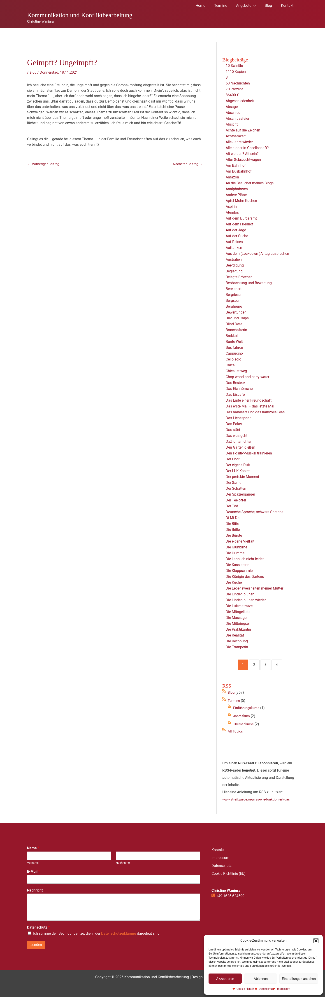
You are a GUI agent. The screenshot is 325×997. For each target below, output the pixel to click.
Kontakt (217, 850)
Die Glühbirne (236, 547)
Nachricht (35, 890)
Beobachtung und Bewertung (249, 283)
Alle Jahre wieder (239, 142)
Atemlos (232, 212)
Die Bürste (234, 535)
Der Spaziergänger (240, 494)
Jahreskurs (242, 716)
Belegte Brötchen (239, 277)
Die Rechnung (237, 641)
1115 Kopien (236, 71)
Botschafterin (236, 330)
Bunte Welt (234, 341)
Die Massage (236, 618)
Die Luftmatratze (239, 606)
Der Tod (232, 506)
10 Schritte (234, 65)
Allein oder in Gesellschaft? (247, 148)
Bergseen (233, 300)
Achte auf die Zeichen (243, 130)
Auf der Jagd (236, 230)
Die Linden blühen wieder (246, 600)
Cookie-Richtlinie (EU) (228, 873)
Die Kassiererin (237, 565)
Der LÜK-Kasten (238, 471)
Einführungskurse (247, 708)
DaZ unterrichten (239, 441)
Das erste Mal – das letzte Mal (250, 406)
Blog (33, 72)
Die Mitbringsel (238, 623)
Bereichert (233, 289)
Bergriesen (234, 295)
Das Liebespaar (238, 418)
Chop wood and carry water (247, 377)
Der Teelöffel (236, 500)
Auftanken (234, 248)
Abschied (233, 112)
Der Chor (232, 459)
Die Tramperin (237, 647)
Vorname (33, 862)
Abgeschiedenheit (240, 101)
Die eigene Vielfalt (240, 541)
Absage (232, 107)
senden (36, 945)
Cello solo (233, 359)
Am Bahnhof (236, 165)
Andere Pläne (236, 195)
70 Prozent (235, 89)
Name (33, 848)
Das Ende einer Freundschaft (249, 400)
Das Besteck (235, 383)
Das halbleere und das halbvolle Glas (255, 412)
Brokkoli (232, 336)
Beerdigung (235, 265)
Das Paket (234, 424)
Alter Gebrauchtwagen (243, 159)
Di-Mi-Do (232, 518)
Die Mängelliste (238, 612)
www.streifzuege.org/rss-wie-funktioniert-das (257, 799)
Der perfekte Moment (242, 477)
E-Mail (33, 871)
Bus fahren (234, 347)
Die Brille (233, 529)
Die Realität (235, 635)
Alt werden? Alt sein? (242, 154)
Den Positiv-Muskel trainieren (249, 453)
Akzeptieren (225, 979)
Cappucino (234, 353)
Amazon (232, 177)
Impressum (283, 988)
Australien (234, 259)
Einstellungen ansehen (299, 979)
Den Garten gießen (240, 447)
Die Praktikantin (238, 629)
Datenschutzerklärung (118, 933)
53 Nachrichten (238, 83)
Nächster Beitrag (187, 164)
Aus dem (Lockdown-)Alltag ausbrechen (257, 253)
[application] (258, 5)
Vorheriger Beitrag (44, 164)
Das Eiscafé (235, 394)
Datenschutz (266, 988)
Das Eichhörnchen (240, 388)
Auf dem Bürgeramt (241, 218)
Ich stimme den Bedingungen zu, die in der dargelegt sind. (96, 933)
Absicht (232, 124)
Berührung (234, 306)
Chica (230, 365)
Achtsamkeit (236, 136)
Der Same (233, 482)
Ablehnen (261, 979)
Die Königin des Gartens (245, 576)
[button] (316, 940)
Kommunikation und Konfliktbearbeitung (79, 15)
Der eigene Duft (238, 465)
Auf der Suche (237, 236)
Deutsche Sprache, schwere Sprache (254, 512)
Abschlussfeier (237, 118)
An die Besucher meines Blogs (250, 183)
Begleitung (234, 271)
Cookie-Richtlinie (247, 988)
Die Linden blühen (240, 594)
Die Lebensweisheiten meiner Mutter (254, 588)
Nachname (123, 862)
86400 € (232, 95)
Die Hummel (235, 553)
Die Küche (234, 582)
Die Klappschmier (240, 571)
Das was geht (236, 435)
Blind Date (234, 324)
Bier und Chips (237, 318)
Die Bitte (232, 524)
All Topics (235, 731)
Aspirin (231, 206)
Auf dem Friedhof (239, 224)
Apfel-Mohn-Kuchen (241, 201)
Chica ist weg (236, 371)
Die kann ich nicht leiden (245, 559)
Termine (234, 700)
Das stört (233, 430)
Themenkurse (244, 724)
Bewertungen (236, 312)
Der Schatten (236, 488)
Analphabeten (237, 189)
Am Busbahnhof (239, 171)
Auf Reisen (234, 242)
